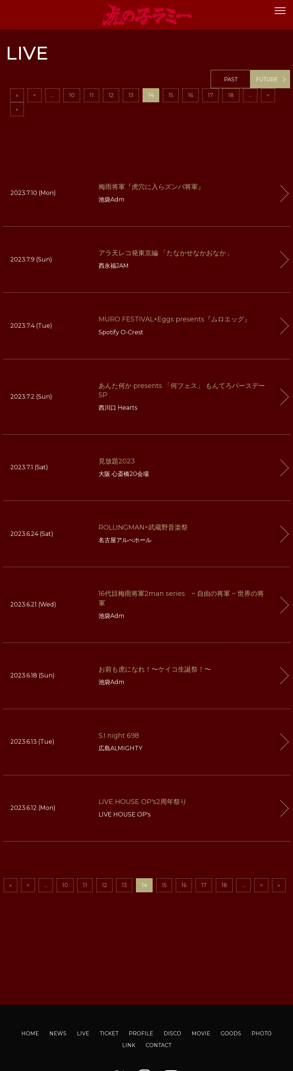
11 (91, 95)
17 (210, 95)
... (52, 95)
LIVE (83, 1033)
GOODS (231, 1033)
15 (170, 95)
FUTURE (267, 79)
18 (231, 95)
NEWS (58, 1033)
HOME (30, 1033)
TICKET (109, 1033)
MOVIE (201, 1033)
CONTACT (158, 1045)
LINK (128, 1045)
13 (130, 95)
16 (190, 95)
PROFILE (141, 1033)
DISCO (172, 1033)
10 (72, 95)
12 (111, 95)
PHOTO (261, 1033)
